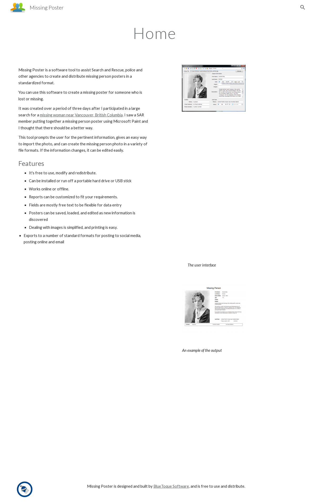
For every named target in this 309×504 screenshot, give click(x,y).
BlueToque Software (171, 486)
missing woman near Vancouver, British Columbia (81, 115)
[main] (154, 33)
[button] (302, 7)
